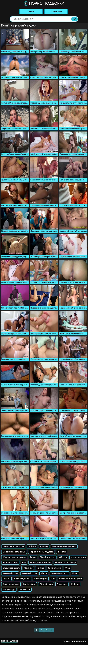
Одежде (28, 568)
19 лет (75, 573)
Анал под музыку (11, 584)
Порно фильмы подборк (41, 552)
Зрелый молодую (59, 573)
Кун (53, 579)
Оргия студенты (22, 579)
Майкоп (75, 584)
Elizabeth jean (46, 584)
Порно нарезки (9, 641)
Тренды (31, 11)
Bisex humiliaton (47, 557)
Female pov (24, 589)
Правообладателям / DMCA (74, 641)
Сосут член (62, 584)
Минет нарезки (78, 557)
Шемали (62, 552)
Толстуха (44, 546)
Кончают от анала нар (65, 563)
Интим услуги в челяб (40, 563)
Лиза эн (6, 579)
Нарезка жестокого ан (13, 546)
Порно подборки (44, 4)
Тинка (33, 557)
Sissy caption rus (10, 573)
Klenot (44, 573)
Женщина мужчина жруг (64, 546)
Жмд (67, 568)
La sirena (32, 546)
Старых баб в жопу (11, 568)
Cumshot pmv (40, 579)
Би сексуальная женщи (14, 552)
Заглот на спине (10, 563)
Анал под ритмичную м (70, 579)
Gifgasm (63, 557)
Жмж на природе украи (14, 557)
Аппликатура (9, 589)
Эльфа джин (29, 584)
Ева (24, 563)
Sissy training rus (29, 573)
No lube (40, 568)
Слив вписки (54, 568)
